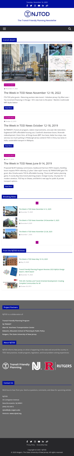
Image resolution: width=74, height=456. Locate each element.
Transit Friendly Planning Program (15, 320)
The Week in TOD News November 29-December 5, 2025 (39, 220)
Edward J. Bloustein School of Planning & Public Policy (23, 331)
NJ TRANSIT (6, 324)
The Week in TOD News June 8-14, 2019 (28, 163)
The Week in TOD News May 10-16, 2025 (33, 259)
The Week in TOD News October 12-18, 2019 (31, 125)
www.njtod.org (15, 413)
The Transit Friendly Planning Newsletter (37, 20)
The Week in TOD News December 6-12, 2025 (35, 209)
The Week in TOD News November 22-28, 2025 (35, 232)
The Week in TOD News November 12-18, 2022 (32, 93)
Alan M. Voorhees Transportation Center (18, 327)
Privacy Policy (31, 445)
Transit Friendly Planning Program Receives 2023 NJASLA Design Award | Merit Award (41, 270)
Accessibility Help (42, 445)
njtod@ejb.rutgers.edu (11, 410)
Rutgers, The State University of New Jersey (19, 334)
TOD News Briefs (9, 85)
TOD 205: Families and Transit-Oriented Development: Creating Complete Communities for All (41, 282)
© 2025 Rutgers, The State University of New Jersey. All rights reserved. (37, 452)
